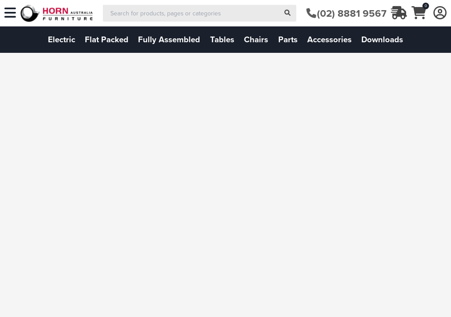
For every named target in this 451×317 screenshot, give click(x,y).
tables (222, 39)
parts (288, 39)
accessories (329, 39)
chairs (256, 39)
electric (61, 39)
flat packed (106, 39)
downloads (382, 39)
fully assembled (169, 39)
